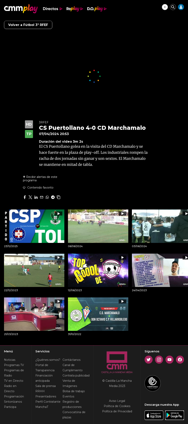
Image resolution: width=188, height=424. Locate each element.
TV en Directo (13, 381)
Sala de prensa (45, 386)
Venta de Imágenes (70, 383)
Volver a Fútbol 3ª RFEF (28, 25)
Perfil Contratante (48, 401)
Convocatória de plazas (74, 414)
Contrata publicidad (76, 375)
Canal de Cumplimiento (73, 367)
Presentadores (45, 396)
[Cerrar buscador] (173, 7)
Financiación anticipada (44, 378)
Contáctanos (71, 360)
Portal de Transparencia (44, 367)
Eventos (68, 396)
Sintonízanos (13, 401)
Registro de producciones (72, 404)
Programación (14, 396)
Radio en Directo (10, 388)
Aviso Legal (117, 401)
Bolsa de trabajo (74, 391)
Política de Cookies (117, 406)
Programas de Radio (14, 372)
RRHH (40, 391)
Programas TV (14, 365)
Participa (10, 407)
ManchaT (41, 407)
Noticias (9, 360)
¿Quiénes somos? (47, 360)
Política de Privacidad (117, 411)
